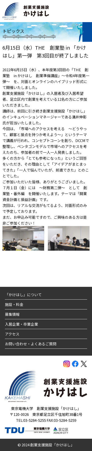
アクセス (12, 333)
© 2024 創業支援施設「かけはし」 (46, 444)
